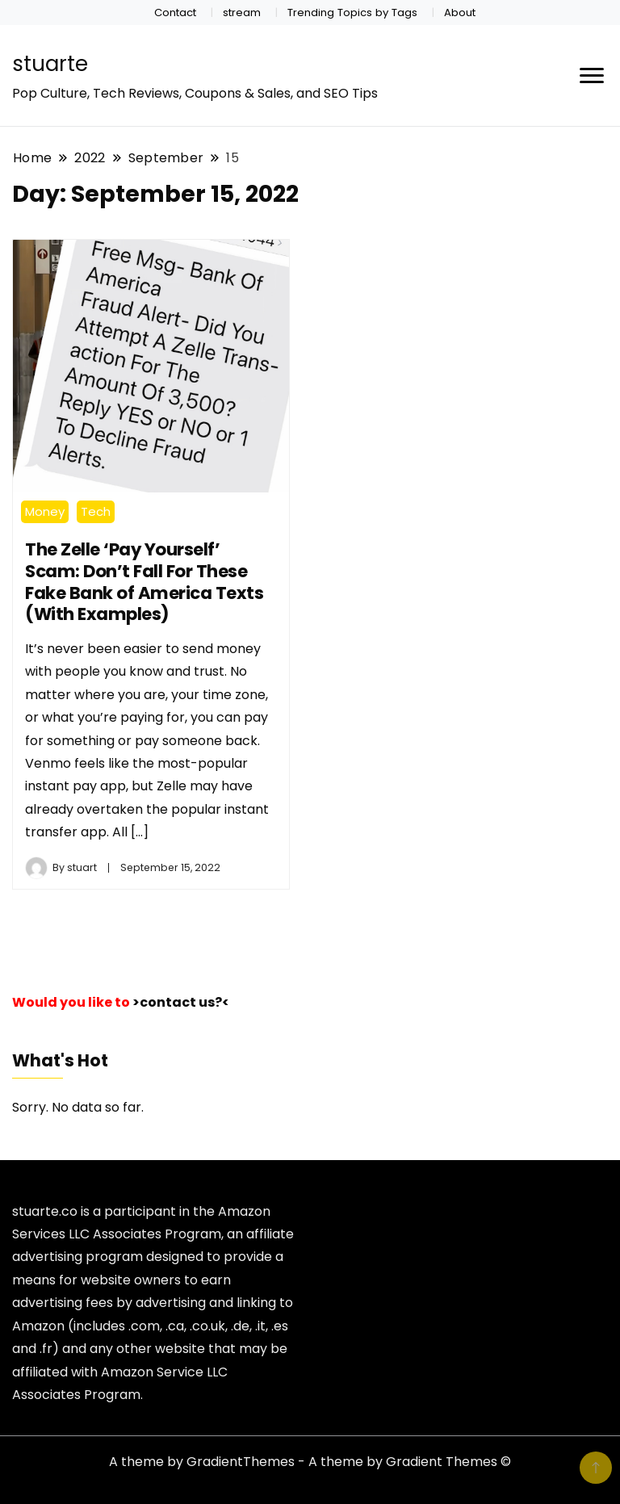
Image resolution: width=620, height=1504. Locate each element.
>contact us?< (180, 1002)
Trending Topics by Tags (352, 12)
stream (242, 12)
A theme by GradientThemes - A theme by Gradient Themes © (310, 1461)
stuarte (50, 63)
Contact (175, 12)
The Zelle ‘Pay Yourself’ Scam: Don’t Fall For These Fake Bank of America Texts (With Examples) (144, 582)
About (459, 12)
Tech (96, 511)
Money (45, 511)
